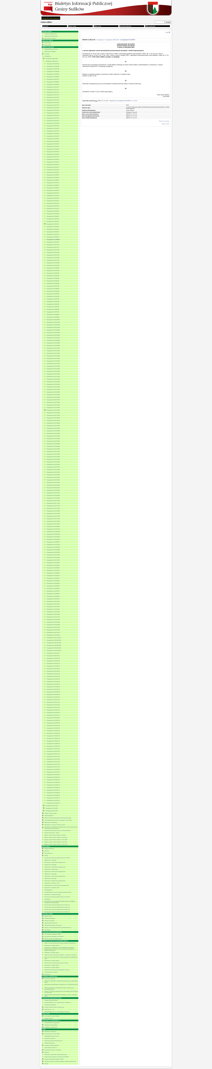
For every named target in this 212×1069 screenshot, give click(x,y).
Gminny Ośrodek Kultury (51, 1000)
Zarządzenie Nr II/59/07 (53, 213)
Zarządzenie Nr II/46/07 (53, 180)
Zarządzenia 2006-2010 (52, 61)
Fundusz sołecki (48, 1018)
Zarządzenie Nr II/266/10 (53, 738)
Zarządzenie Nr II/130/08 (53, 397)
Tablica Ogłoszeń (49, 815)
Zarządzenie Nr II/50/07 (53, 190)
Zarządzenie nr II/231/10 (53, 653)
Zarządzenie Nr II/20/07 (53, 113)
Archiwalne (47, 930)
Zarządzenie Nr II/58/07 (53, 211)
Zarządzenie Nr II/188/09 (53, 547)
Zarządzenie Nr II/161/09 (53, 477)
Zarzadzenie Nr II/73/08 (53, 250)
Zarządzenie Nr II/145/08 (53, 436)
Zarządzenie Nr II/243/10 (53, 679)
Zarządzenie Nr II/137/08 (53, 415)
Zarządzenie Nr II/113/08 (53, 353)
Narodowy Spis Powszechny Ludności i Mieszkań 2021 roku (60, 1061)
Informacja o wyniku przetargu (52, 894)
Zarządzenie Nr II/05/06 (53, 74)
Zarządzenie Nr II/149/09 (53, 446)
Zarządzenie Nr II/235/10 (53, 663)
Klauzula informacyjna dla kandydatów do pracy (57, 969)
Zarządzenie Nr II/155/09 (53, 462)
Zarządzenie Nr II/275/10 (53, 761)
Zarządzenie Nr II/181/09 (53, 529)
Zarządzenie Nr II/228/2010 (54, 645)
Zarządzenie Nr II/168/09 (53, 495)
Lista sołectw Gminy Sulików (52, 1016)
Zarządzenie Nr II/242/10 (53, 676)
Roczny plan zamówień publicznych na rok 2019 (57, 897)
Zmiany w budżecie (49, 920)
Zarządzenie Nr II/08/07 (53, 82)
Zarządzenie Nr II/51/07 (53, 193)
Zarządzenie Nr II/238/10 (53, 668)
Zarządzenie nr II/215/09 (53, 611)
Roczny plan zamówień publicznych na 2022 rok (57, 907)
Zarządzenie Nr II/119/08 (53, 368)
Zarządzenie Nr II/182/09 (53, 531)
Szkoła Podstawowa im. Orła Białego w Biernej (56, 1011)
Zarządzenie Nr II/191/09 (53, 555)
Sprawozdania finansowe (50, 923)
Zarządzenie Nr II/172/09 (53, 505)
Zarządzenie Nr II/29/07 (53, 136)
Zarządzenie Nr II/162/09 (53, 480)
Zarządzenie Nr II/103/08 (53, 327)
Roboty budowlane (49, 848)
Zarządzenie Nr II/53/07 (53, 198)
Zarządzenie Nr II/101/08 (53, 322)
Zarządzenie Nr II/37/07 (53, 157)
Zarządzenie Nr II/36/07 (53, 154)
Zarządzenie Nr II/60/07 (53, 216)
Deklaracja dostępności (50, 1031)
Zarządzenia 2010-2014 (52, 805)
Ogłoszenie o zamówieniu (51, 869)
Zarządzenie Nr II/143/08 (53, 431)
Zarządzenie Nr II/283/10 (53, 779)
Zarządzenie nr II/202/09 (53, 578)
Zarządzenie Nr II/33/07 (53, 146)
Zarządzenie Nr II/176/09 (53, 516)
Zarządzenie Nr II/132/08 (53, 402)
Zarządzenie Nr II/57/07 (53, 208)
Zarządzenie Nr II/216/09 (53, 614)
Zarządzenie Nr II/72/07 (53, 247)
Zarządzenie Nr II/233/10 (53, 658)
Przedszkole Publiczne (50, 1005)
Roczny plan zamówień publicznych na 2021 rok (57, 905)
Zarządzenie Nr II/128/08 (53, 392)
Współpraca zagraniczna (50, 1027)
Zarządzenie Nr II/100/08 (53, 319)
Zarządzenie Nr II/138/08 (53, 418)
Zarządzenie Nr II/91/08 (53, 296)
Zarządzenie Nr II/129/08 (53, 394)
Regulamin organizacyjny (51, 36)
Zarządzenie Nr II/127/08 (53, 389)
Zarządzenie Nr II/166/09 (53, 490)
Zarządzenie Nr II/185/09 (53, 539)
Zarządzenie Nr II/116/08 (53, 361)
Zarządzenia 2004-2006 (52, 58)
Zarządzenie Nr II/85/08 (53, 281)
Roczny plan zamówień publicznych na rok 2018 (57, 857)
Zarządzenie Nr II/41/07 (53, 167)
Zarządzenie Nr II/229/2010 (54, 648)
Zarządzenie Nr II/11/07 (53, 89)
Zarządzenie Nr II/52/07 (53, 195)
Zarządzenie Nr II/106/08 (53, 335)
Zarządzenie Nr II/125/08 (53, 384)
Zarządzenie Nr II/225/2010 (54, 637)
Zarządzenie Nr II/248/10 (53, 692)
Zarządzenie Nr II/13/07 (53, 94)
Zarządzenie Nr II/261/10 (53, 725)
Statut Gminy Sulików (50, 51)
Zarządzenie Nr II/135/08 (53, 410)
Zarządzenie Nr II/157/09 (53, 467)
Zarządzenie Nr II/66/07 (53, 231)
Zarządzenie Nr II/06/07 (53, 76)
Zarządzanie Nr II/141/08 (53, 425)
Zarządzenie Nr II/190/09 (53, 552)
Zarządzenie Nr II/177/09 (53, 518)
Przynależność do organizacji (52, 1022)
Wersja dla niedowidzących (51, 18)
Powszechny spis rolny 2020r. (52, 1034)
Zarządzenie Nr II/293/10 (53, 803)
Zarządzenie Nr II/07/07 (53, 79)
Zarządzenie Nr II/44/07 (53, 175)
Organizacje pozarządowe (51, 1025)
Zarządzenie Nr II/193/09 (53, 560)
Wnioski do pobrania (49, 1038)
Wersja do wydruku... (164, 121)
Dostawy (46, 851)
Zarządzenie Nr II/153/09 (53, 456)
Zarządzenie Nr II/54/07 (53, 200)
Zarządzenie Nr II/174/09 (53, 511)
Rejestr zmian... (166, 124)
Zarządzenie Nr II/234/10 (53, 661)
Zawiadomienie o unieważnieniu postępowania (56, 885)
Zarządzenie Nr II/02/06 (53, 66)
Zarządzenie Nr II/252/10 (53, 702)
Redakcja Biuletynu (49, 1043)
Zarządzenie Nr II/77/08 (53, 260)
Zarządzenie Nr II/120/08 (53, 371)
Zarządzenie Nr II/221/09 (53, 627)
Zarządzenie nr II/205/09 (53, 586)
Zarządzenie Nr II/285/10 (53, 785)
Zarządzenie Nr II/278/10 (53, 769)
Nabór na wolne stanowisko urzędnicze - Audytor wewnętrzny (60, 955)
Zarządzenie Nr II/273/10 (53, 756)
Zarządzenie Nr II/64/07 (53, 226)
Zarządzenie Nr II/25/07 (53, 126)
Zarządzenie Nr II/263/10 (53, 730)
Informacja (47, 899)
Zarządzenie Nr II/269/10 (53, 746)
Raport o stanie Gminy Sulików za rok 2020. (56, 839)
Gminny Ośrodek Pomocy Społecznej (54, 1007)
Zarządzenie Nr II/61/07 (53, 219)
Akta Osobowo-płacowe (50, 1047)
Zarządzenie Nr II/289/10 (53, 795)
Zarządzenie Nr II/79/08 (53, 265)
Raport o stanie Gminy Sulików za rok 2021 (55, 842)
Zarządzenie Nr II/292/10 (53, 800)
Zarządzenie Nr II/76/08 (53, 257)
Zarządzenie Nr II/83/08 (53, 275)
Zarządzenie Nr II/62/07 (53, 221)
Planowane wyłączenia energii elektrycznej (55, 1054)
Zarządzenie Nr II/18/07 (53, 107)
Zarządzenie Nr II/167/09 (53, 493)
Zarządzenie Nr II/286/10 (53, 787)
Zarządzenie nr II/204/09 (53, 583)
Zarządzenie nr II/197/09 (53, 570)
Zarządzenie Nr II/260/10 (53, 723)
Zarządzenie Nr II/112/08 (53, 350)
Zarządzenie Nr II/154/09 (53, 459)
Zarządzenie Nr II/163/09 (53, 482)
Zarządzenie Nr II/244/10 (53, 681)
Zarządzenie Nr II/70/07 (53, 242)
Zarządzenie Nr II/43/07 (53, 172)
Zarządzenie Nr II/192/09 (53, 557)
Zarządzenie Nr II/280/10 (53, 774)
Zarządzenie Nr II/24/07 (53, 123)
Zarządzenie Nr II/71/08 (53, 244)
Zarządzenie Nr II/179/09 (53, 524)
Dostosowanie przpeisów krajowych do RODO (56, 1057)
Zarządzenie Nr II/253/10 (53, 705)
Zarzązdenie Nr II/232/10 (53, 655)
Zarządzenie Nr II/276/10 (53, 764)
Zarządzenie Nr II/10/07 (53, 87)
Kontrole (46, 1052)
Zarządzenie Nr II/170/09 (53, 500)
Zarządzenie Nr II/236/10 (53, 666)
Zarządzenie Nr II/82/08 (53, 273)
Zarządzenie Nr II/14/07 (53, 97)
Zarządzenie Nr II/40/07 (53, 164)
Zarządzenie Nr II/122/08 (53, 376)
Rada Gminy (47, 45)
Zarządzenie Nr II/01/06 (53, 63)
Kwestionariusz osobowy (51, 972)
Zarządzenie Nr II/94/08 (53, 304)
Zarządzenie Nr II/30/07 (53, 138)
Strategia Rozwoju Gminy (51, 49)
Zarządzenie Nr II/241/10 (53, 674)
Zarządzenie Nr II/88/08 (53, 288)
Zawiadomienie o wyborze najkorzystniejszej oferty (57, 892)
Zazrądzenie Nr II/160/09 (53, 474)
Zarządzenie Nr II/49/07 (53, 188)
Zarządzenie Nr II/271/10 (53, 751)
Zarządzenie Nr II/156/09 (53, 464)
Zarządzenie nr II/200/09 (53, 573)
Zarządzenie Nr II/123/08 (53, 379)
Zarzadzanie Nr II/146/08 (53, 438)
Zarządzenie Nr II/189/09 (53, 549)
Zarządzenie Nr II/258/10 (53, 717)
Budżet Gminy (48, 916)
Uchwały (46, 54)
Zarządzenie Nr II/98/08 (53, 314)
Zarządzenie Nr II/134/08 (53, 407)
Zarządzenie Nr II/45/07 (53, 177)
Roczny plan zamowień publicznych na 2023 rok (57, 909)
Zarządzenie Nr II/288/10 (53, 792)
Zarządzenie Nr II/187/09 (53, 544)
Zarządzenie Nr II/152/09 (53, 454)
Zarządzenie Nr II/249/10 (53, 694)
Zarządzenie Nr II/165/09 (53, 487)
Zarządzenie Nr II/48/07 (53, 185)
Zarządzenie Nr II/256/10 (53, 712)
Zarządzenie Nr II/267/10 (53, 741)
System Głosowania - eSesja (51, 832)
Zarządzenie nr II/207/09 (53, 591)
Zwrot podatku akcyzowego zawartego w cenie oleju (58, 820)
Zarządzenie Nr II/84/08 (53, 278)
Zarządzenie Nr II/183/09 (53, 534)
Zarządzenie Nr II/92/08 (53, 299)
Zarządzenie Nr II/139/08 (53, 420)
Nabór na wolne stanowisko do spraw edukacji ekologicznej (59, 943)
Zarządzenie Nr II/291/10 (53, 798)
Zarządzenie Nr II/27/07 (53, 131)
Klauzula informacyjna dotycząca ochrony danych (57, 830)
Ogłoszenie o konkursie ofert (51, 883)
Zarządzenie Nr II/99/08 (53, 317)
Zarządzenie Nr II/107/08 (53, 337)
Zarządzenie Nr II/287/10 (53, 790)
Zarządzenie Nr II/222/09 (53, 630)
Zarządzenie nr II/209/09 (53, 596)
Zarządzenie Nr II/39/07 (53, 162)
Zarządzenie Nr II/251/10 (53, 699)
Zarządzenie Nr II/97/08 (53, 312)
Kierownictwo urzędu (50, 38)
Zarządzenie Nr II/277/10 (53, 767)
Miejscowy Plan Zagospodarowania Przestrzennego (57, 818)
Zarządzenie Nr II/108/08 (53, 340)
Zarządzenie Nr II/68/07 (53, 237)
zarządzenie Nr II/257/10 (53, 715)
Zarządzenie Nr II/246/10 (53, 686)
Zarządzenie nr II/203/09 (53, 580)
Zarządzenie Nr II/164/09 (53, 485)
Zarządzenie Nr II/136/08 (53, 412)
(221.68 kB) (123, 100)
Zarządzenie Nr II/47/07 (53, 182)
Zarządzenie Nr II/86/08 (53, 283)
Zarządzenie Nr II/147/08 (53, 441)
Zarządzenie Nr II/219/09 (53, 622)
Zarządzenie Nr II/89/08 (53, 291)
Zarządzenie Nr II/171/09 (53, 503)
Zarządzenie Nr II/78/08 (53, 263)
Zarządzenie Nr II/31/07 (53, 141)
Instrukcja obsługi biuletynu (51, 1045)
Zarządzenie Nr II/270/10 (53, 748)
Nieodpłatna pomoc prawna (51, 1036)
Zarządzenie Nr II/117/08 (53, 363)
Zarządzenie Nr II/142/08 (53, 428)
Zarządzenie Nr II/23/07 (53, 120)
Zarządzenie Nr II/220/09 (53, 624)
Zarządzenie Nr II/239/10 (53, 671)
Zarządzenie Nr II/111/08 (53, 348)
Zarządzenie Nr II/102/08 (53, 325)
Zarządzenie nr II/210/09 (53, 599)
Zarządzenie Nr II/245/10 (53, 684)
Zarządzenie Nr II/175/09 (53, 513)
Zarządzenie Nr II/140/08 (53, 423)
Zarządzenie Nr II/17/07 (53, 105)
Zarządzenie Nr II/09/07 (53, 84)
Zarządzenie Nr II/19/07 (53, 110)
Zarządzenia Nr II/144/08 (53, 433)
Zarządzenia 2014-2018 (52, 808)
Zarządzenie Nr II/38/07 (53, 159)
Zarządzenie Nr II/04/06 (53, 71)
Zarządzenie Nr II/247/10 (53, 689)
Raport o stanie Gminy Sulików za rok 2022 (55, 844)
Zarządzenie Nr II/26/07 (53, 128)
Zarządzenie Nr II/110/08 (53, 345)
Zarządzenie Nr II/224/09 (53, 635)
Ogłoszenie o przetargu (50, 860)
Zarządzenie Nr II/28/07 (53, 133)
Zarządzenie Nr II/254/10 (53, 707)
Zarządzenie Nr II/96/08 (53, 309)
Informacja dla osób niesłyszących (53, 1040)
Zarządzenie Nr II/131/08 (53, 400)
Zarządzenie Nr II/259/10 (53, 720)
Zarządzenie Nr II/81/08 (53, 270)
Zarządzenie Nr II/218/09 (53, 619)
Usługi (46, 855)
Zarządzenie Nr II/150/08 (53, 449)
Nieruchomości (48, 853)
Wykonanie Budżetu (49, 918)
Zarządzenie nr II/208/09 (53, 593)
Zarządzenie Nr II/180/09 (53, 526)
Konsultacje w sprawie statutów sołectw (54, 824)
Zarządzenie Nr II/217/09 (53, 617)
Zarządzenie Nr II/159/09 (53, 472)
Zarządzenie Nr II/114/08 (53, 356)
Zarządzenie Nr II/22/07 (53, 118)
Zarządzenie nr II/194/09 (53, 562)
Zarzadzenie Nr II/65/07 (53, 229)
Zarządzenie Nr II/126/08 (53, 387)
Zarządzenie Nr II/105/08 (53, 332)
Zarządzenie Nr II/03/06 (53, 69)
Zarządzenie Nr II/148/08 (53, 443)
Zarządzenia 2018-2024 (52, 811)
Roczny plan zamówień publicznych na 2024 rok (57, 911)
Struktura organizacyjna (50, 33)
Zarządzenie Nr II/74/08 (53, 252)
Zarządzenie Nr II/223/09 (53, 632)
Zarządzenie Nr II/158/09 (53, 469)
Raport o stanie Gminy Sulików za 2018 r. (55, 835)
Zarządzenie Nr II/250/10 (53, 697)
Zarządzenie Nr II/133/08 (53, 405)
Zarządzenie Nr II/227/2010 (54, 642)
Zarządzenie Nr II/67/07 (53, 234)
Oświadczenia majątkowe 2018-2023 (54, 936)
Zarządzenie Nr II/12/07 (53, 92)
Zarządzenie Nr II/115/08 (53, 358)
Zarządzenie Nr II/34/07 (53, 149)
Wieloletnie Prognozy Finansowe (53, 925)
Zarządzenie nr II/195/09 (53, 565)
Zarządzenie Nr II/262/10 (53, 728)
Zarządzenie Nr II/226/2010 (54, 640)
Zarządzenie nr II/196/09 (53, 568)
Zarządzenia (47, 56)
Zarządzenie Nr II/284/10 (53, 782)
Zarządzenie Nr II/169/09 (53, 498)
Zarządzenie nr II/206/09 (53, 588)
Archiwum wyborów (49, 978)
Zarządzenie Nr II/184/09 (53, 537)
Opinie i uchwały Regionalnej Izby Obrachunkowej (57, 927)
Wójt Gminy (47, 42)
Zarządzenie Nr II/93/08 (53, 301)
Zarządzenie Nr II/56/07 (53, 206)
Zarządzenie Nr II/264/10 (53, 733)
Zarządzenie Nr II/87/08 (53, 286)
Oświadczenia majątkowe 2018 (52, 934)
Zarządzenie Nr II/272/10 (53, 754)
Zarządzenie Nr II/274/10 (53, 759)
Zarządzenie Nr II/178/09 (53, 521)
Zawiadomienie (48, 890)
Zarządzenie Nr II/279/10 (53, 772)
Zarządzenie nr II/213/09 (53, 606)
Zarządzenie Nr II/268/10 (53, 743)
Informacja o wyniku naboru (51, 945)
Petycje (46, 1063)
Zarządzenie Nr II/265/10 (53, 736)
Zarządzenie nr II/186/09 (53, 542)
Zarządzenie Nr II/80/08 (53, 268)
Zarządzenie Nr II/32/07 (53, 144)
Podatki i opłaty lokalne (50, 813)
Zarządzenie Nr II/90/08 (53, 294)
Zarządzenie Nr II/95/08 (53, 306)
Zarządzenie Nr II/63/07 (53, 224)
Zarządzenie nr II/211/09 (53, 601)
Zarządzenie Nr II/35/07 (53, 151)
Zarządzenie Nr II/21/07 (53, 115)
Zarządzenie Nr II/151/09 (53, 451)
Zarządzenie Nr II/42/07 (53, 169)
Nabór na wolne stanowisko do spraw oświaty (56, 963)
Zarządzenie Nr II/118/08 (53, 366)
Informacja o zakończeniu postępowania (54, 862)
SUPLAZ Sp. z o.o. (49, 1009)
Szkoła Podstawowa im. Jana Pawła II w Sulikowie (57, 1002)
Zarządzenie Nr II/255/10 (53, 710)
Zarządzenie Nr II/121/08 (53, 374)
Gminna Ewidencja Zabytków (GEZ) (54, 1059)
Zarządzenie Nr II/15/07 (53, 100)
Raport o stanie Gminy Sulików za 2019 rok (55, 837)
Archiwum (47, 974)
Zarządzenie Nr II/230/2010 (54, 650)
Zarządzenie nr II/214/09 (53, 609)
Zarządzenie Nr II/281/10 (53, 777)
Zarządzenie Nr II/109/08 (53, 343)
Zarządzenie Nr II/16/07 (53, 102)
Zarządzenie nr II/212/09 (53, 604)
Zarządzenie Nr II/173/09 (53, 508)
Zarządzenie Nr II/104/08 (53, 330)
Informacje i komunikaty (50, 822)
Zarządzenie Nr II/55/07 (53, 203)
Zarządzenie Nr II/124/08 (53, 381)
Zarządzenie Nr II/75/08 (53, 255)
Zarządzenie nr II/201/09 (53, 575)
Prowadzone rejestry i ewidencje (52, 1050)
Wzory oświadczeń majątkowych (53, 938)
